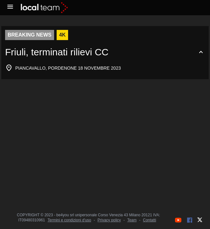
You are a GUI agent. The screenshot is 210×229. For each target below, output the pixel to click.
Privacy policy (109, 220)
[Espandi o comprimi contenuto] (105, 52)
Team (131, 220)
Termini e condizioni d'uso (69, 220)
